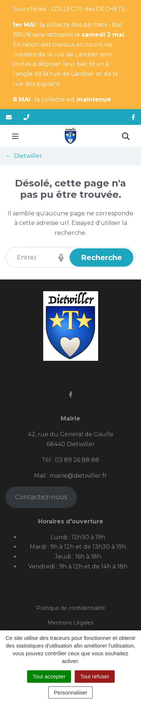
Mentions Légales (70, 622)
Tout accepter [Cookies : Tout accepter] (49, 676)
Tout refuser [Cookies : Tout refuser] (94, 676)
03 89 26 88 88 (77, 459)
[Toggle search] (125, 136)
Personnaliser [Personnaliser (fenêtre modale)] (71, 692)
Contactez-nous (41, 497)
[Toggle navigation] (15, 136)
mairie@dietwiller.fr (78, 475)
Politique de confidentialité (70, 608)
